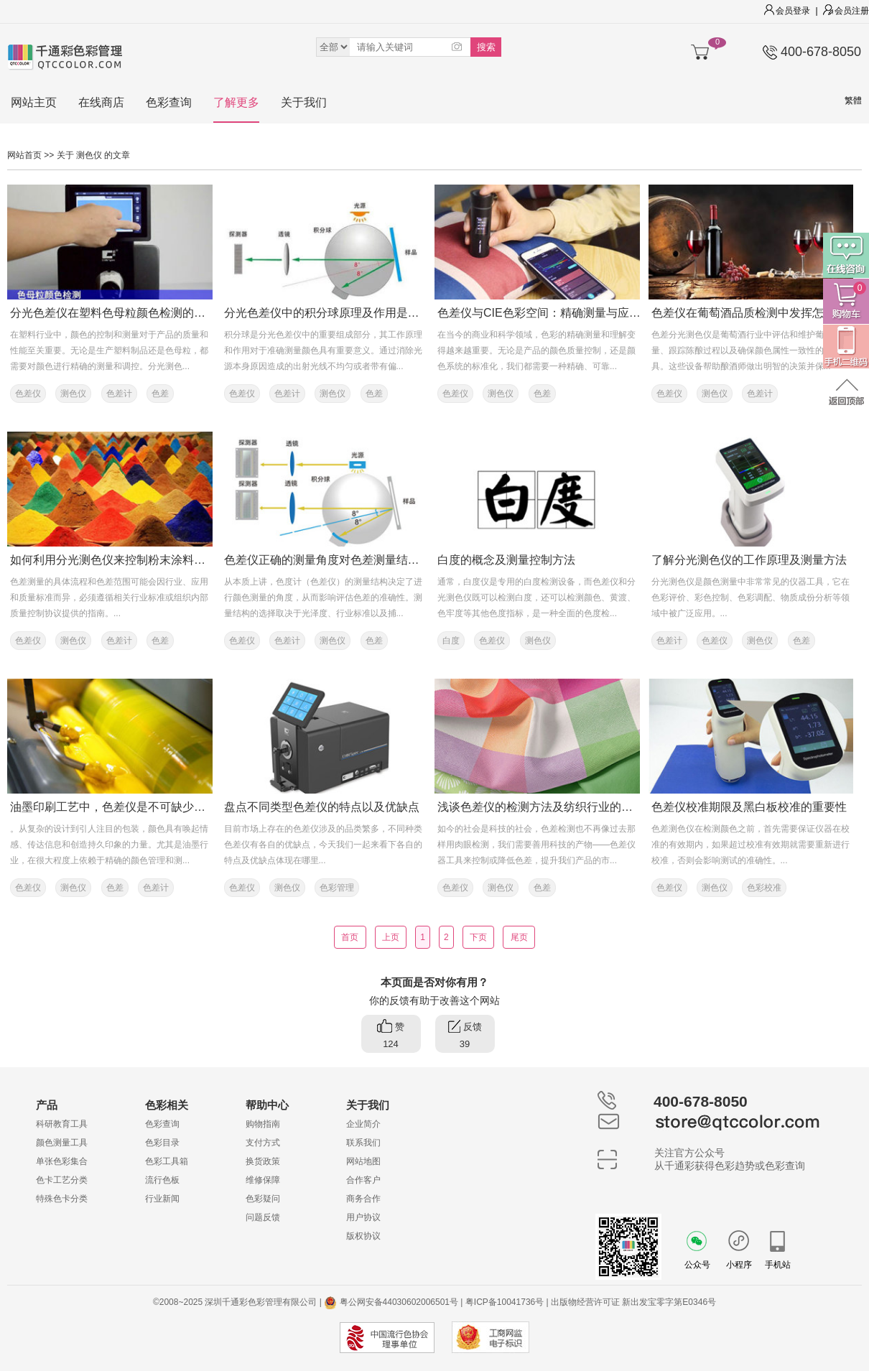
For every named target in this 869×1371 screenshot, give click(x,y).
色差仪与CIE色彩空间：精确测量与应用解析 (550, 313)
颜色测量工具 (62, 1143)
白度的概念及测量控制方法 (506, 560)
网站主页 (34, 102)
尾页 (519, 937)
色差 (160, 394)
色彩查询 (169, 102)
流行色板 (162, 1180)
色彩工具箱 (166, 1161)
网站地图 (363, 1161)
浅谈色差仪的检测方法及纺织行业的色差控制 (552, 807)
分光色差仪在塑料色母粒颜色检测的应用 (113, 313)
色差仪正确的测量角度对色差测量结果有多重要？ (350, 560)
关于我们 (304, 102)
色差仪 (28, 394)
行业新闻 (162, 1199)
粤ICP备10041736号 (504, 1302)
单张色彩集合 (62, 1161)
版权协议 (363, 1236)
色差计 (119, 394)
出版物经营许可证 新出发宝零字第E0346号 (633, 1302)
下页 (479, 937)
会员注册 (846, 11)
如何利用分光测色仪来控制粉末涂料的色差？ (125, 560)
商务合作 (363, 1199)
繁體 (853, 101)
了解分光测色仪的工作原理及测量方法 (749, 560)
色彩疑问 (263, 1199)
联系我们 (363, 1143)
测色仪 (73, 394)
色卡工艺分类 (62, 1180)
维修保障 (263, 1180)
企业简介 (363, 1124)
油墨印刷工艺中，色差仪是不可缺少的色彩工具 (130, 807)
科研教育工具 (62, 1124)
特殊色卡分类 (62, 1199)
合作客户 (363, 1180)
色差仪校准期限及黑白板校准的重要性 (749, 807)
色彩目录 (162, 1143)
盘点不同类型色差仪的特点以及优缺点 (321, 807)
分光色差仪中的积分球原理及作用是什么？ (333, 313)
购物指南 (263, 1124)
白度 (451, 641)
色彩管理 (337, 888)
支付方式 (263, 1143)
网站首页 (24, 155)
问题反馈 (263, 1217)
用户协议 (363, 1217)
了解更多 (236, 102)
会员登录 (787, 11)
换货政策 (263, 1161)
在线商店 (101, 102)
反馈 (465, 1036)
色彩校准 (764, 888)
